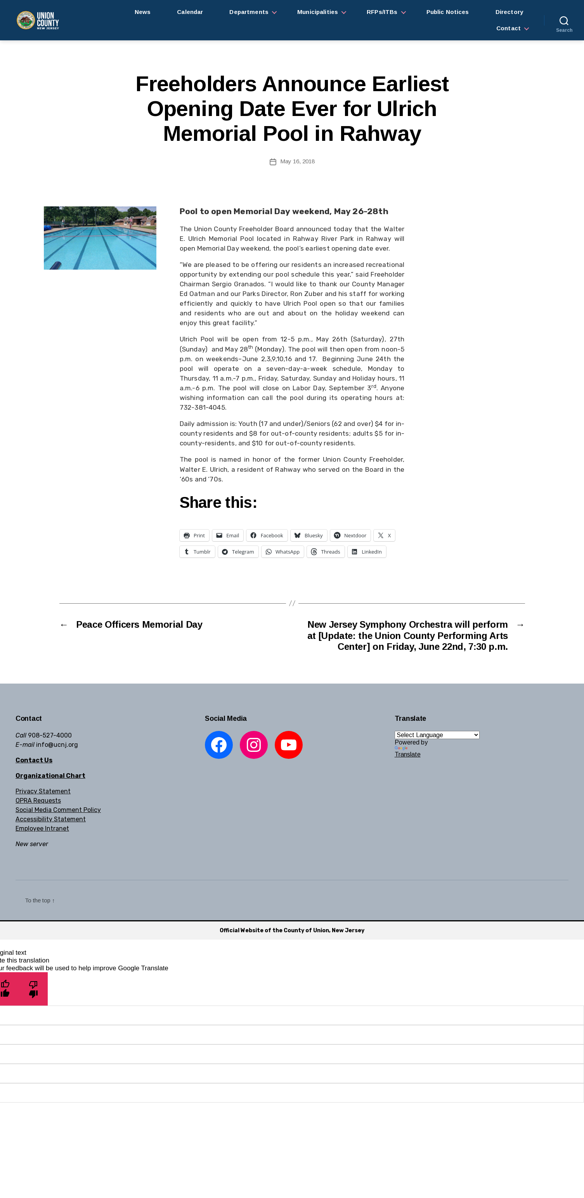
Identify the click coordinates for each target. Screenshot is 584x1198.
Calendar (190, 12)
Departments (249, 12)
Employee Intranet (42, 828)
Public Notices (447, 12)
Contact (508, 28)
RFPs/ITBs (382, 12)
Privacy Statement (43, 791)
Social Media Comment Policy (58, 810)
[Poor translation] (33, 988)
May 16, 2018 (297, 161)
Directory (509, 12)
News (143, 12)
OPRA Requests (38, 800)
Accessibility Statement (51, 819)
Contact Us (34, 760)
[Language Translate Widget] (437, 735)
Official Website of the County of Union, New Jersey (292, 930)
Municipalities (317, 12)
